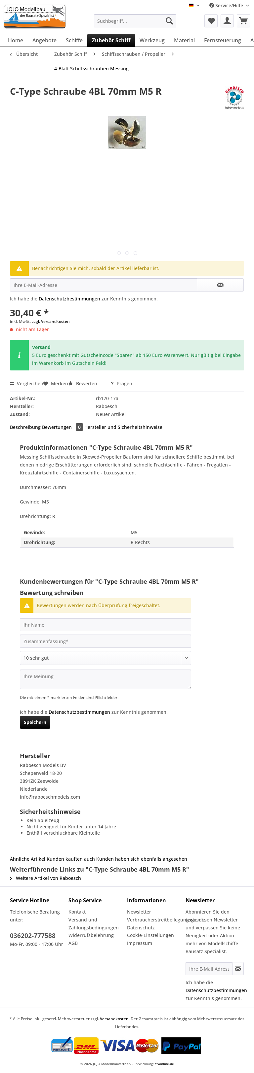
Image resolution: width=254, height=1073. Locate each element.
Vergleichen (26, 383)
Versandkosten (114, 1018)
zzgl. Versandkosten (51, 321)
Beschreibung (25, 427)
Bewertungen (63, 427)
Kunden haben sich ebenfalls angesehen (141, 859)
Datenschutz (141, 927)
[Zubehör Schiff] (111, 40)
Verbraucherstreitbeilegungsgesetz (154, 920)
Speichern (35, 722)
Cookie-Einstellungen (150, 935)
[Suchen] (169, 20)
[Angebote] (44, 40)
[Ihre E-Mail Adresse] (209, 968)
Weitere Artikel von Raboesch (45, 878)
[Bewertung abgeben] (105, 658)
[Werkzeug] (152, 40)
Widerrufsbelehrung (91, 935)
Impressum (139, 943)
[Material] (184, 40)
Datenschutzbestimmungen (69, 298)
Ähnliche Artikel (27, 859)
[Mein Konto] (227, 20)
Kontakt (77, 912)
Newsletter (139, 912)
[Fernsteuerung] (222, 40)
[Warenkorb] (243, 20)
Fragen (121, 383)
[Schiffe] (74, 40)
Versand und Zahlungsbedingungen (93, 924)
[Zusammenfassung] (105, 641)
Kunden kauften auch (71, 859)
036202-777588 (33, 935)
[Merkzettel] (211, 20)
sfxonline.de (164, 1063)
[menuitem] (135, 24)
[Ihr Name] (105, 624)
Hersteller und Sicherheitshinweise (123, 427)
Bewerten (83, 383)
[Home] (15, 40)
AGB (73, 943)
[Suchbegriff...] (135, 20)
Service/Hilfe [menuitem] (226, 5)
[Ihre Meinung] (105, 679)
